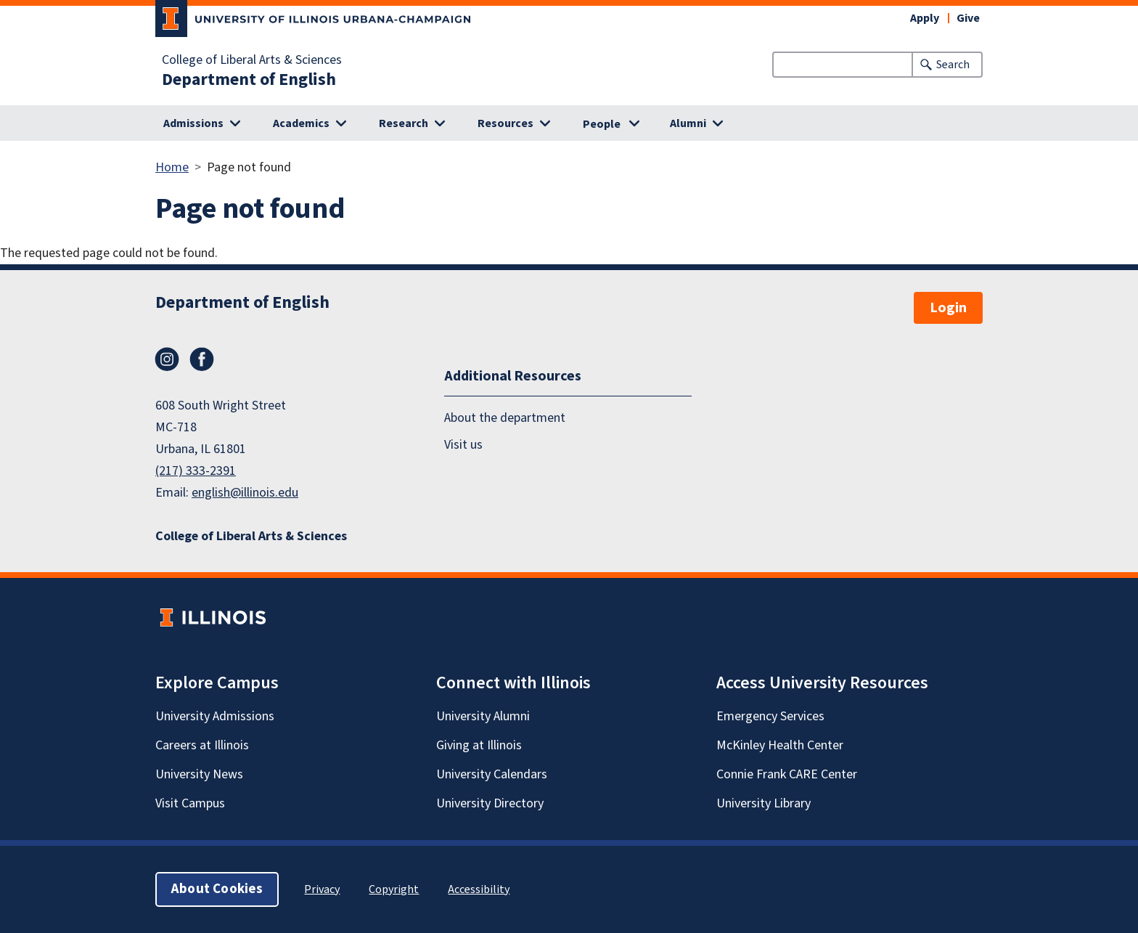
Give (968, 18)
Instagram (167, 359)
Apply (924, 18)
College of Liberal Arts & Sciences (252, 60)
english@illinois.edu (245, 493)
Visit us (463, 445)
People (602, 124)
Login (948, 308)
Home (172, 167)
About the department (504, 418)
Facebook (202, 359)
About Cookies (217, 889)
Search (953, 65)
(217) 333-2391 (195, 471)
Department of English (249, 80)
